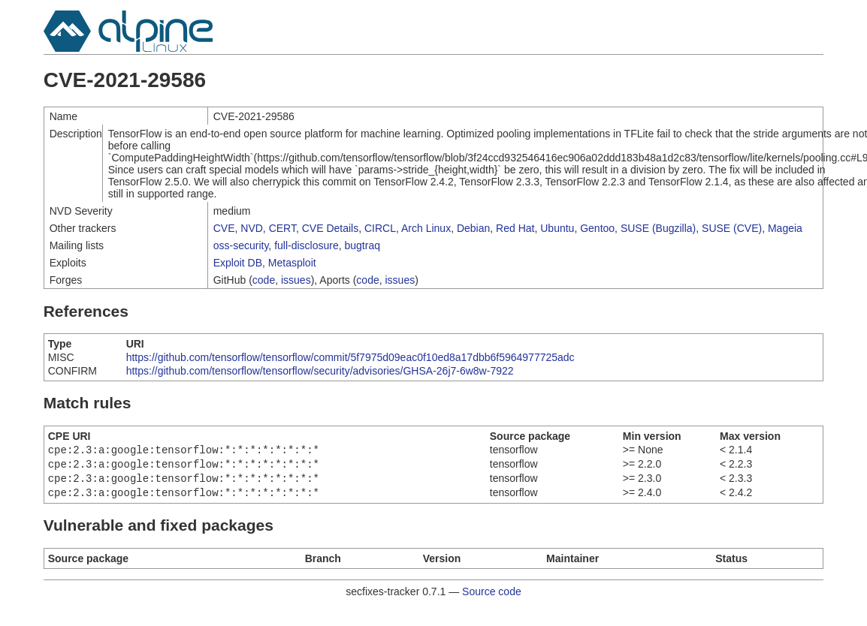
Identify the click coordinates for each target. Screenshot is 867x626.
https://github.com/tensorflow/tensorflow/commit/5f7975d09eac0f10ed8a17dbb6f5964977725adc (350, 357)
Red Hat (515, 228)
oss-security (241, 245)
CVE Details (330, 228)
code (263, 280)
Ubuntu (557, 228)
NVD (251, 228)
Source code (491, 597)
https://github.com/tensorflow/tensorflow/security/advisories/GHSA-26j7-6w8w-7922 (320, 371)
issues (296, 280)
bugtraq (362, 245)
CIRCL (380, 228)
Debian (473, 228)
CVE (224, 228)
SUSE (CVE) (732, 228)
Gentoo (597, 228)
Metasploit (292, 263)
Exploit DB (237, 263)
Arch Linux (426, 228)
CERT (282, 228)
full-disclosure (306, 245)
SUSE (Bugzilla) (658, 228)
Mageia (785, 228)
